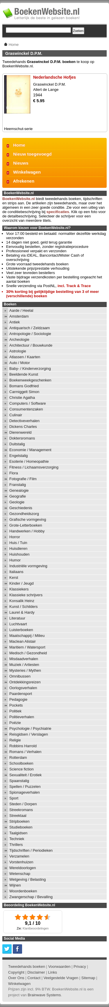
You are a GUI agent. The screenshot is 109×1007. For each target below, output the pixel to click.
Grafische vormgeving (27, 519)
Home (19, 145)
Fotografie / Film (23, 479)
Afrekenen (23, 181)
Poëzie (15, 722)
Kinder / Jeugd (21, 583)
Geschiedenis (20, 508)
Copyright (16, 972)
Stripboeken (19, 821)
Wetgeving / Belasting (27, 879)
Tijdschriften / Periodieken (31, 850)
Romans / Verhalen (25, 752)
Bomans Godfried (24, 386)
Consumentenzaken (26, 409)
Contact (33, 978)
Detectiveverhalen (24, 421)
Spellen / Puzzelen (25, 786)
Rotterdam (18, 757)
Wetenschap (19, 873)
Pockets (16, 705)
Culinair (15, 415)
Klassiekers (18, 589)
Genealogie (19, 490)
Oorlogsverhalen (23, 688)
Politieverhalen (21, 717)
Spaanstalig (19, 781)
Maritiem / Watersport (27, 647)
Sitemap (88, 978)
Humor (15, 560)
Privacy (80, 966)
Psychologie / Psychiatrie (30, 728)
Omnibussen (20, 676)
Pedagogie (18, 699)
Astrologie (17, 351)
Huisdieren (18, 548)
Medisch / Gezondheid (28, 653)
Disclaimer (36, 972)
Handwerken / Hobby (26, 531)
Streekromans (21, 810)
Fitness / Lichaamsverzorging (33, 467)
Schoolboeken (21, 763)
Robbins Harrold (23, 746)
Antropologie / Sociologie (30, 334)
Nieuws (20, 163)
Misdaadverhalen (23, 659)
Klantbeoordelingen (36, 928)
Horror (14, 537)
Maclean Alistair (22, 641)
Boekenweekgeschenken (30, 380)
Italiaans (16, 572)
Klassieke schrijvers (25, 595)
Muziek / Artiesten (24, 664)
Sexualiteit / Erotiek (25, 775)
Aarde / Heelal (21, 310)
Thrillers (16, 844)
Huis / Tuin (18, 543)
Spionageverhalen (24, 792)
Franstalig (17, 484)
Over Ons (16, 978)
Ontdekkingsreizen (25, 682)
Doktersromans (22, 438)
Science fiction (21, 769)
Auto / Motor (19, 363)
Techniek (16, 839)
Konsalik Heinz (21, 601)
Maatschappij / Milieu (26, 635)
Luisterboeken (21, 630)
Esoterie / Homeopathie (29, 461)
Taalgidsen (18, 833)
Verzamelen (19, 856)
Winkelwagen (27, 172)
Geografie (17, 496)
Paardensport (20, 693)
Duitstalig (17, 444)
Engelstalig (18, 455)
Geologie (16, 502)
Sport (13, 798)
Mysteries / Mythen (25, 670)
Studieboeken (21, 827)
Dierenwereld (20, 432)
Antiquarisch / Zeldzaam (29, 328)
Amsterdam (18, 316)
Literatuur (17, 618)
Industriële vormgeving (28, 566)
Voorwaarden (59, 966)
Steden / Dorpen (23, 804)
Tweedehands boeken (26, 966)
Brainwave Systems (44, 995)
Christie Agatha (22, 397)
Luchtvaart (18, 624)
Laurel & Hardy (22, 612)
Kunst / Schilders (23, 606)
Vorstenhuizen (21, 862)
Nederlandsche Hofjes (54, 77)
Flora (13, 473)
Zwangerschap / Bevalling (31, 897)
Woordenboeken (23, 891)
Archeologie (19, 339)
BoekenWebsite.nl (18, 199)
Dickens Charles (23, 426)
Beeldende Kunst (23, 374)
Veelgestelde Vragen (61, 978)
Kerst (13, 577)
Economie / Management (30, 450)
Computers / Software (27, 403)
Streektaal (17, 815)
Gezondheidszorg (24, 513)
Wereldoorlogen (22, 868)
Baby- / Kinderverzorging (30, 368)
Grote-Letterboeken (25, 525)
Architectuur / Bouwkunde (30, 345)
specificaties (58, 212)
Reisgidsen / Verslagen (28, 734)
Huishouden (19, 554)
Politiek (15, 711)
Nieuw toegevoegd (32, 154)
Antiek (14, 322)
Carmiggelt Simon (24, 392)
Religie (15, 740)
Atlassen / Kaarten (24, 357)
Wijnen (15, 885)
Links (52, 972)
